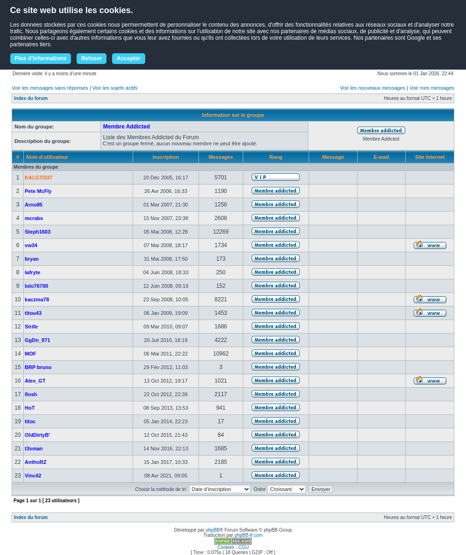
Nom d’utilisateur (47, 157)
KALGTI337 (38, 177)
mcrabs (34, 218)
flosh (31, 394)
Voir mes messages (432, 88)
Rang (275, 157)
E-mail (381, 157)
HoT (30, 408)
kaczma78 (37, 299)
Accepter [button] (129, 58)
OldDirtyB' (37, 435)
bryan (32, 259)
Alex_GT (35, 381)
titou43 (33, 313)
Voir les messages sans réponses (50, 88)
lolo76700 (36, 286)
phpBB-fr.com (248, 535)
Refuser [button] (91, 58)
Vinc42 (33, 475)
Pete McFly (38, 191)
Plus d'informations (40, 58)
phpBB (212, 530)
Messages (221, 157)
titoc (30, 421)
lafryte (32, 272)
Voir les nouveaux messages (372, 88)
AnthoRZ (35, 462)
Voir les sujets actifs (115, 88)
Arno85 (33, 204)
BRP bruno (38, 367)
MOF (30, 353)
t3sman (34, 448)
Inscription (166, 157)
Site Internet (430, 157)
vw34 (31, 245)
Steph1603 (37, 232)
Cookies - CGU (232, 547)
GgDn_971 (37, 340)
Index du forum (31, 98)
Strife (31, 326)
